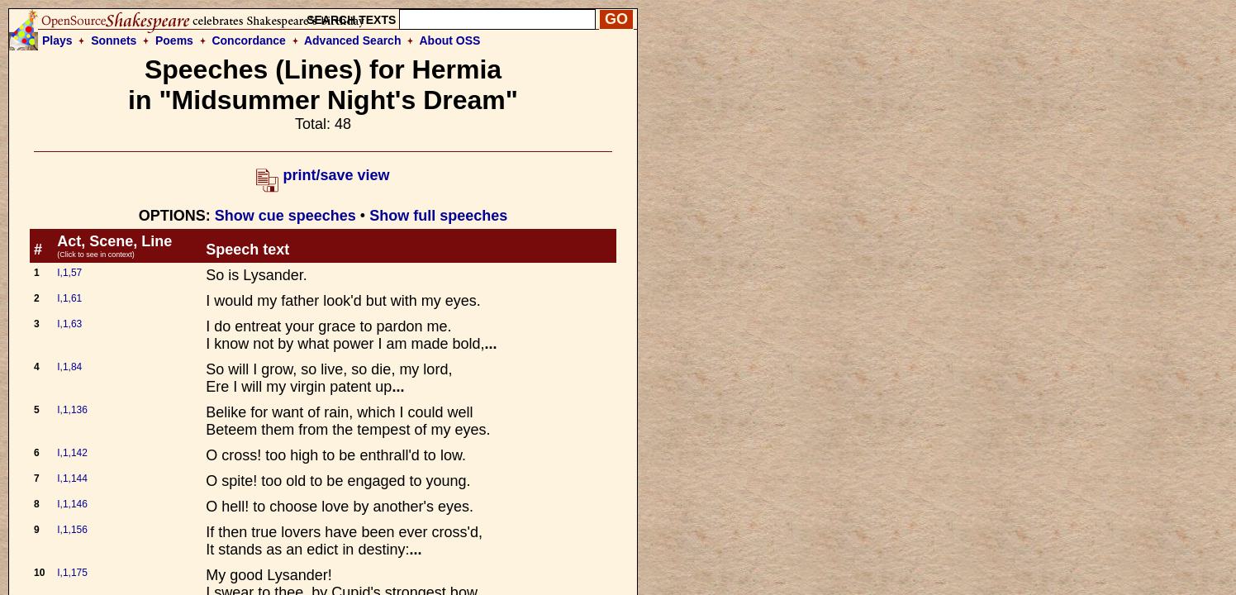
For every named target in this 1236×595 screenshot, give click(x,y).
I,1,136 (72, 410)
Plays (57, 40)
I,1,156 (72, 530)
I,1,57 (69, 272)
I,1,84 (69, 367)
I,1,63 (69, 324)
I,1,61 (69, 298)
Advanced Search (353, 40)
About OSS (450, 40)
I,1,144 (72, 478)
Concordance (248, 40)
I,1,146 (72, 504)
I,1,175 (72, 572)
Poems (174, 40)
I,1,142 (72, 453)
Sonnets (113, 40)
